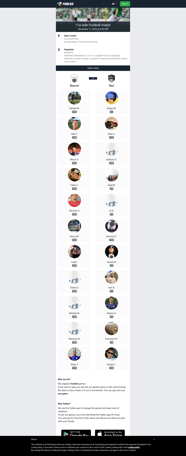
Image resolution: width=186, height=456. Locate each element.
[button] (114, 4)
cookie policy (134, 447)
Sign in (125, 3)
